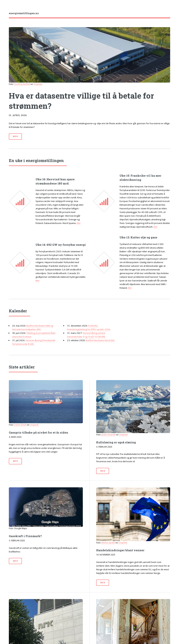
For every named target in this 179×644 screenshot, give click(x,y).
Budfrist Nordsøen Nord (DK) (100, 340)
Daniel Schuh (20, 424)
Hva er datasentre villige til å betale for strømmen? (81, 100)
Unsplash (37, 84)
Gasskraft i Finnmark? (25, 536)
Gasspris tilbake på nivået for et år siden (38, 432)
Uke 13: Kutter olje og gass (138, 237)
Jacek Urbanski (108, 434)
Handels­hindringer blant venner (120, 550)
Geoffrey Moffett (22, 84)
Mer (15, 136)
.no (24, 13)
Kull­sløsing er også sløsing (116, 442)
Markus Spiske (108, 542)
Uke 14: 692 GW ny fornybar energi (61, 245)
